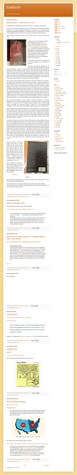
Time (29, 317)
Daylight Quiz (12, 349)
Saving (26, 317)
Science (57, 115)
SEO (56, 117)
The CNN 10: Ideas (12, 404)
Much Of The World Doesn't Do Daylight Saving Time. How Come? (23, 241)
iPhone (56, 103)
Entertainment (13, 196)
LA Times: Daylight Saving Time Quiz (15, 355)
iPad (56, 102)
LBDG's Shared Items (60, 149)
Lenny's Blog (58, 134)
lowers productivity (29, 452)
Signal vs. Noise (58, 138)
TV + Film (26, 196)
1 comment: (26, 305)
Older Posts (46, 465)
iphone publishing (59, 105)
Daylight (22, 317)
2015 (57, 48)
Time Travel (21, 196)
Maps (56, 108)
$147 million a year (25, 455)
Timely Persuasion (59, 141)
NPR (9, 263)
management (58, 107)
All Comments (58, 74)
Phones (57, 113)
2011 (57, 56)
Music (17, 196)
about (19, 317)
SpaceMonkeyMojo (61, 28)
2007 (57, 63)
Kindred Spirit (12, 314)
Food (56, 97)
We (7, 317)
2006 (57, 65)
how (14, 317)
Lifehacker (57, 136)
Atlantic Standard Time (16, 203)
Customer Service (59, 92)
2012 (57, 54)
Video (56, 123)
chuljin (58, 30)
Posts (57, 71)
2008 (57, 61)
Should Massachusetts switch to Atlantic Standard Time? (20, 209)
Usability (57, 122)
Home (25, 465)
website (19, 253)
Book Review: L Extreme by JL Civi (20, 23)
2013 (57, 52)
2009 (57, 59)
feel (16, 317)
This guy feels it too (11, 320)
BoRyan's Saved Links (60, 147)
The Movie (11, 276)
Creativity (57, 90)
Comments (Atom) (16, 467)
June (58, 40)
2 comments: (26, 340)
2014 (57, 50)
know (11, 317)
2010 (57, 58)
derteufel (59, 32)
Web (56, 125)
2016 (57, 46)
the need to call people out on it (26, 336)
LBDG (56, 133)
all (9, 317)
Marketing (57, 110)
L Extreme (16, 160)
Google (56, 98)
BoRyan (58, 22)
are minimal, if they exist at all (30, 447)
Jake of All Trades (61, 26)
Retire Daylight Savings (16, 402)
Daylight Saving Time (14, 229)
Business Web (58, 88)
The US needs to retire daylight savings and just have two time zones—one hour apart (27, 443)
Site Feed (57, 81)
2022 (57, 39)
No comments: (27, 194)
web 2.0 (57, 127)
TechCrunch (58, 139)
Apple (56, 87)
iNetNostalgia (58, 100)
